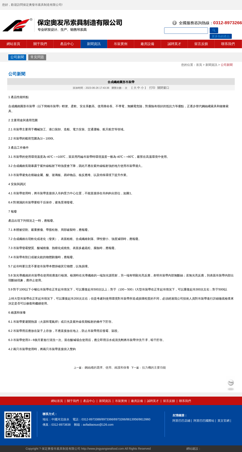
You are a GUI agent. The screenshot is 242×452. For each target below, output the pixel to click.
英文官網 (223, 420)
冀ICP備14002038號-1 (169, 448)
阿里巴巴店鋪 (181, 420)
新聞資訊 (94, 44)
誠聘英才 (174, 44)
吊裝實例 (120, 44)
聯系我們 (228, 44)
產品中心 (67, 44)
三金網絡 (207, 448)
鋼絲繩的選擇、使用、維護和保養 (107, 367)
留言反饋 (201, 44)
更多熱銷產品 (221, 36)
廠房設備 (147, 44)
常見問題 (37, 57)
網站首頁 (13, 44)
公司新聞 (17, 57)
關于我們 (40, 44)
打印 (152, 87)
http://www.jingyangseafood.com (102, 448)
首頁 (199, 64)
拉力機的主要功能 (154, 367)
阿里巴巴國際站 (204, 420)
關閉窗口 (163, 87)
